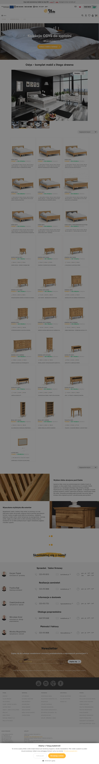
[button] (49, 761)
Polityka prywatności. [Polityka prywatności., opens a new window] (71, 751)
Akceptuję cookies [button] (57, 756)
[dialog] (49, 382)
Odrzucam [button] (40, 756)
